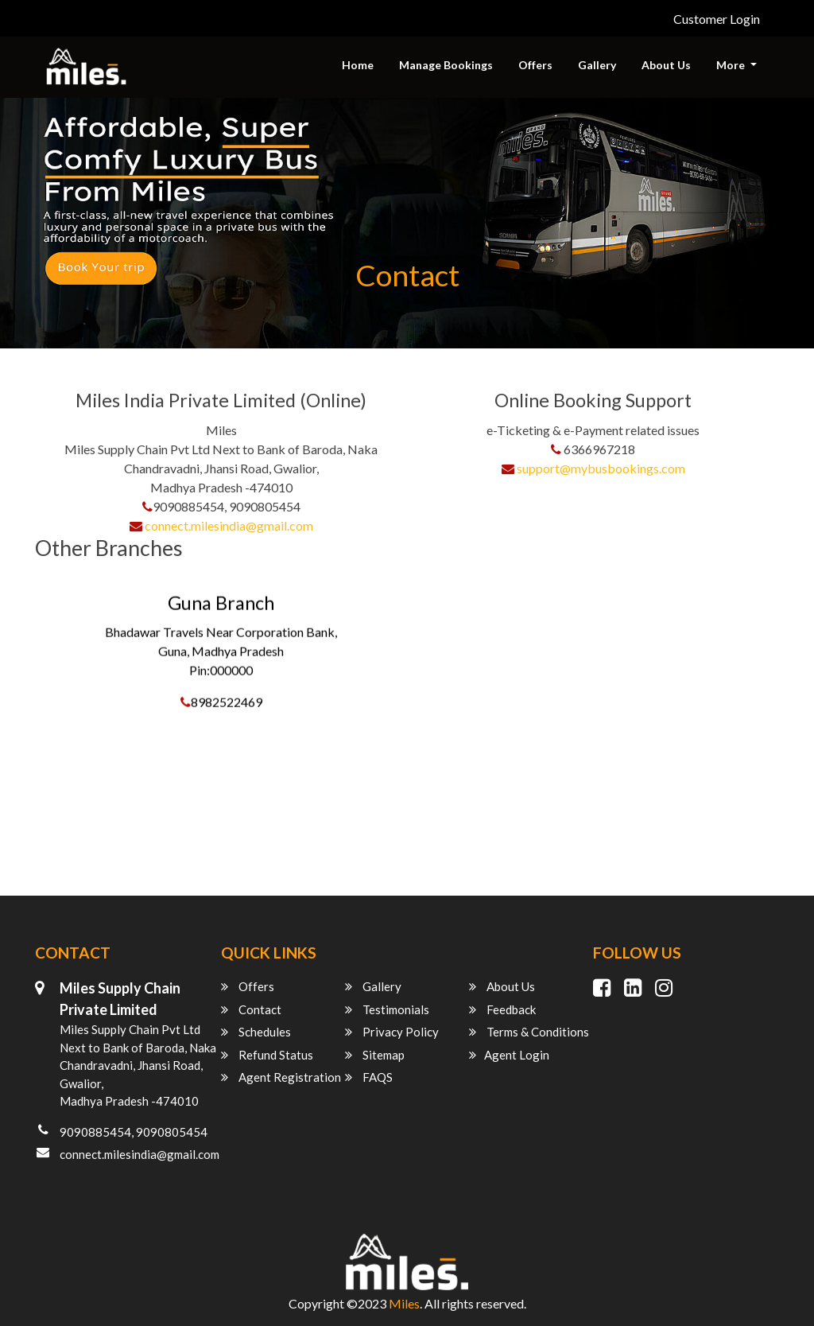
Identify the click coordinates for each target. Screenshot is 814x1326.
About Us (666, 65)
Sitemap (375, 1055)
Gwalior (62, 734)
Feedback (502, 1009)
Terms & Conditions (529, 1032)
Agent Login (509, 1055)
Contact (251, 1009)
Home (358, 65)
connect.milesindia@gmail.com (229, 525)
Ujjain (56, 806)
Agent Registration (281, 1077)
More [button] (731, 65)
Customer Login (716, 18)
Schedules (256, 1032)
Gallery (597, 65)
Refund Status (267, 1055)
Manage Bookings (446, 65)
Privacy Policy (392, 1032)
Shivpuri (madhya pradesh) (111, 782)
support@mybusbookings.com (601, 468)
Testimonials (387, 1009)
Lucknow (65, 877)
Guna (54, 589)
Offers (535, 65)
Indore (58, 758)
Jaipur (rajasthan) (87, 830)
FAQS (369, 1077)
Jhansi (57, 853)
